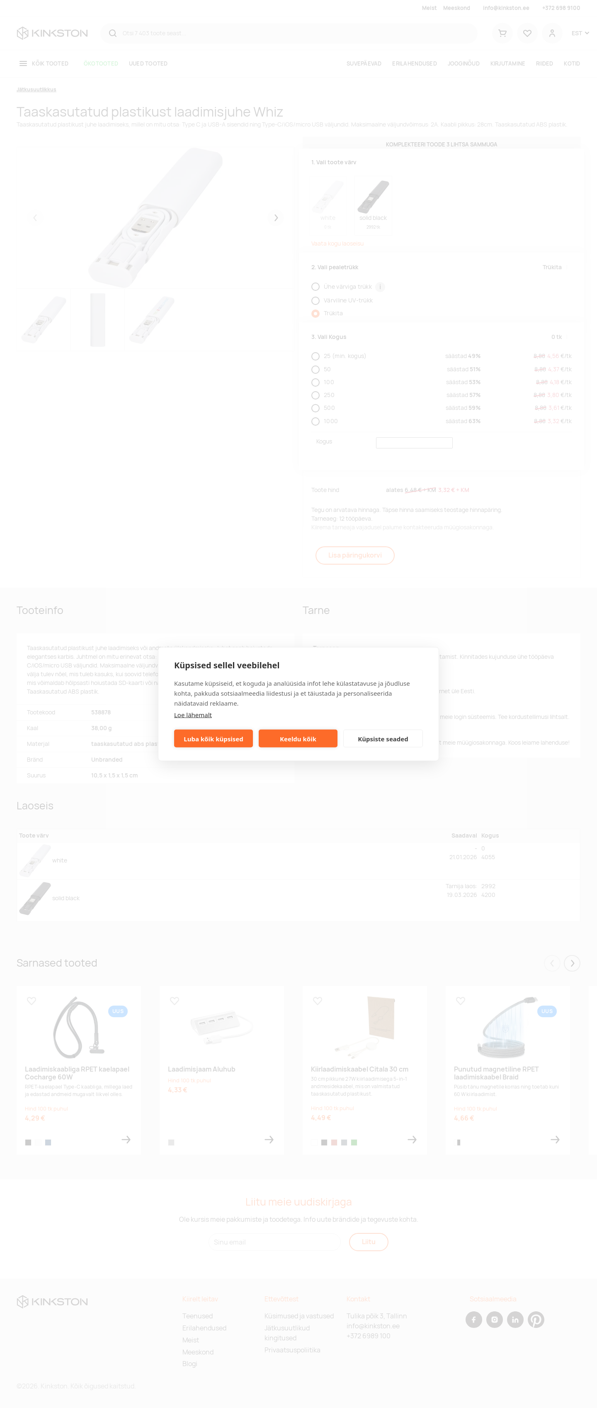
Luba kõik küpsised (213, 738)
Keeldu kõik (298, 738)
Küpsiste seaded (383, 738)
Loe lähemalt (193, 715)
